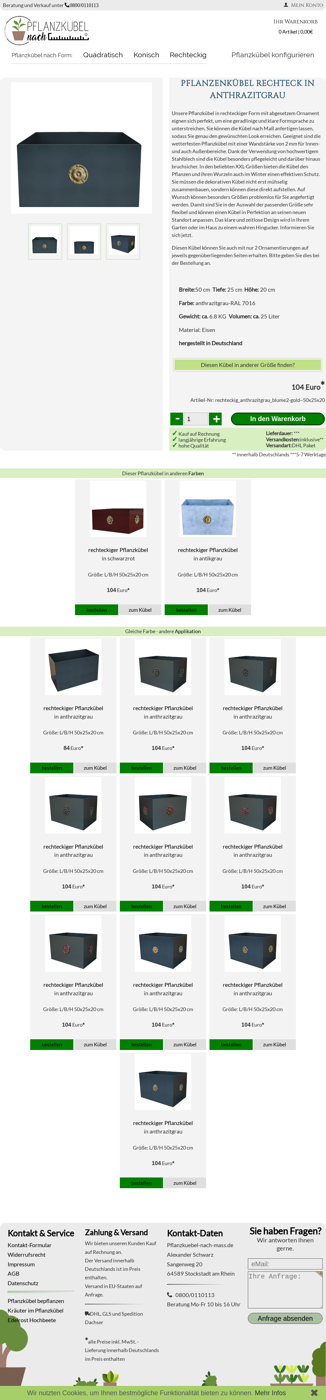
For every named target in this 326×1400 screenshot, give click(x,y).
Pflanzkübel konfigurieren (273, 54)
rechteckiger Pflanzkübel (118, 549)
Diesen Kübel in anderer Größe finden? (248, 364)
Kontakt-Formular (30, 1244)
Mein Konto (303, 5)
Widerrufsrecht (26, 1254)
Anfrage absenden (285, 1318)
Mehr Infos (270, 1393)
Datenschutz (23, 1283)
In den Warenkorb (278, 418)
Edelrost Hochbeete (32, 1320)
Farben (196, 473)
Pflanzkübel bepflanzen (36, 1300)
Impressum (21, 1264)
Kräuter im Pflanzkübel (35, 1310)
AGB (13, 1273)
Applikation (188, 631)
